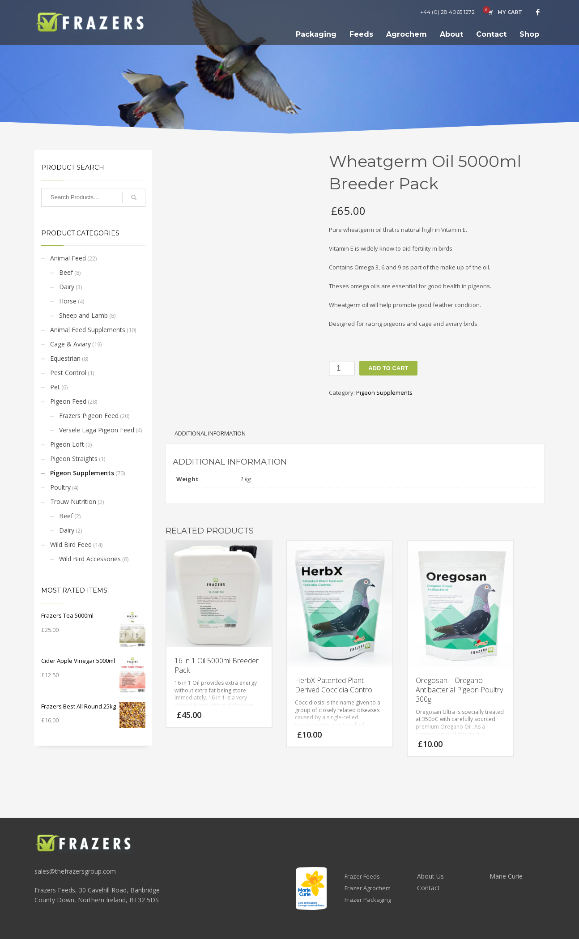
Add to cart (388, 368)
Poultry (60, 487)
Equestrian (65, 358)
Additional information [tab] (210, 433)
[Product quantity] (342, 368)
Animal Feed (68, 258)
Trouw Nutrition (73, 501)
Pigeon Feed (68, 401)
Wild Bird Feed (71, 544)
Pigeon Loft (67, 444)
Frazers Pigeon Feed (89, 415)
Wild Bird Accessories (90, 559)
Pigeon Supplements (82, 473)
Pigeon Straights (74, 458)
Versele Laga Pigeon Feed (96, 430)
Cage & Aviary (70, 344)
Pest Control (68, 372)
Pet (55, 387)
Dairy (66, 286)
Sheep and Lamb (83, 315)
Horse (68, 301)
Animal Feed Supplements (87, 329)
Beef (66, 272)
